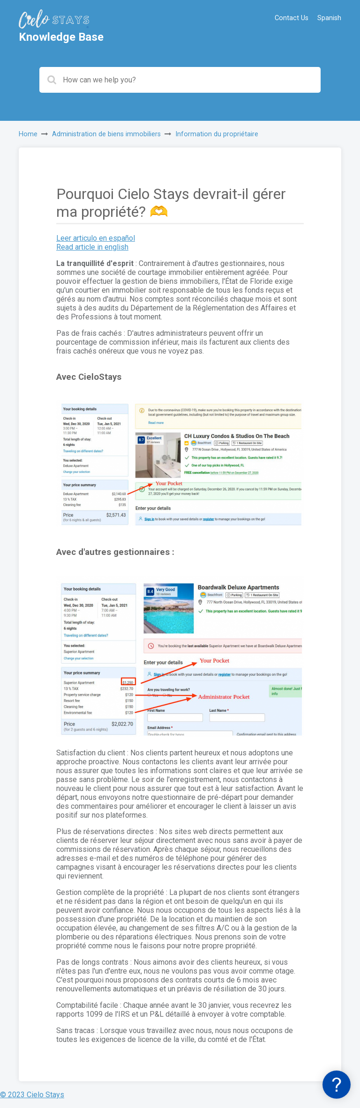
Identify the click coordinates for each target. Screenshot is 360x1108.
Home (28, 134)
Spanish (329, 18)
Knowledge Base (61, 37)
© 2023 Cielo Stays (32, 1094)
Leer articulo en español (95, 238)
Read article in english (92, 247)
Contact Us (291, 18)
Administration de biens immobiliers (106, 134)
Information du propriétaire (216, 134)
